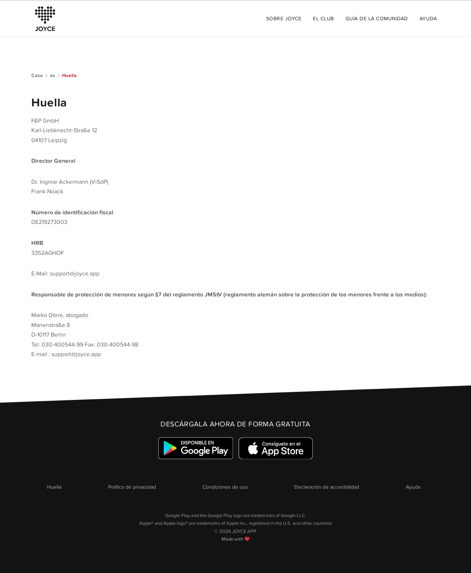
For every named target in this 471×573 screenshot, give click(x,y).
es (52, 75)
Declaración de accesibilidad (326, 487)
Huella (54, 487)
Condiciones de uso (225, 487)
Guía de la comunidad (377, 18)
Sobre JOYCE (283, 18)
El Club (323, 18)
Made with (235, 539)
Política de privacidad (132, 487)
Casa (37, 75)
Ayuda (428, 18)
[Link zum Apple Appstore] (275, 448)
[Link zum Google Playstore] (196, 448)
